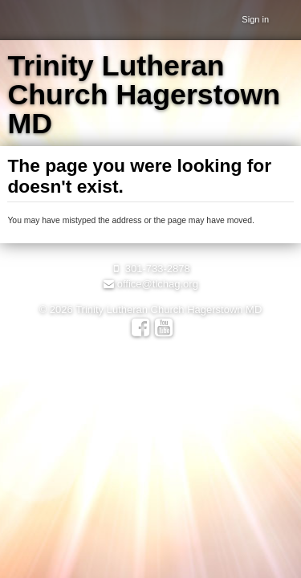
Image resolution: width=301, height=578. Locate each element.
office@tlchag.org (150, 284)
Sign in (255, 19)
